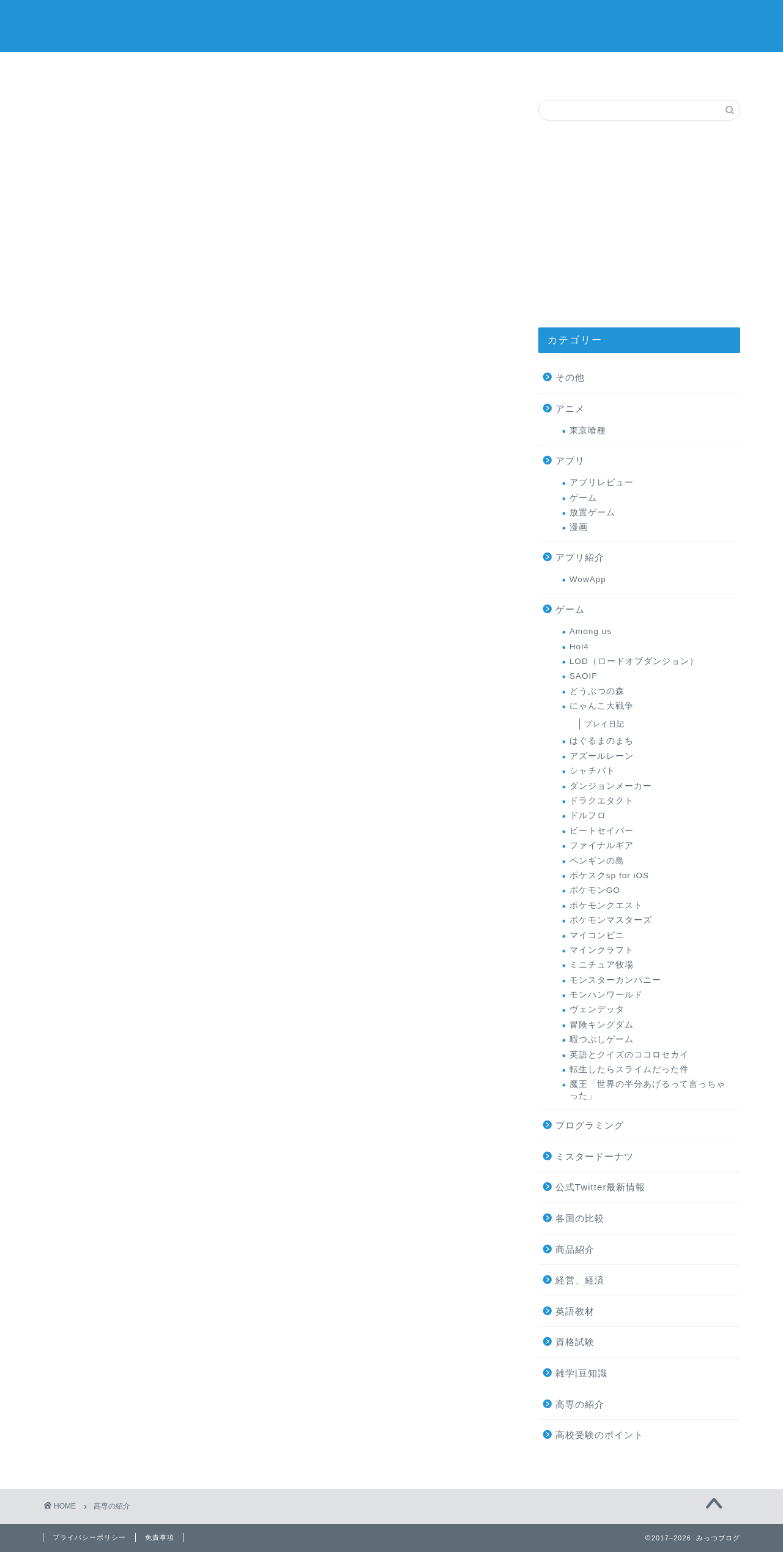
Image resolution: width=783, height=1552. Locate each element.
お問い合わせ (590, 68)
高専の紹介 (690, 68)
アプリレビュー (602, 482)
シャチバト (592, 770)
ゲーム (292, 68)
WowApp (588, 579)
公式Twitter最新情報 (600, 1187)
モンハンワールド (606, 994)
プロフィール (491, 68)
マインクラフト (602, 950)
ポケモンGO (595, 890)
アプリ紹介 (579, 557)
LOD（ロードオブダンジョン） (634, 661)
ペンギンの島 (597, 860)
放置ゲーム (592, 512)
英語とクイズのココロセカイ (629, 1054)
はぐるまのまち (602, 740)
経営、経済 (579, 1280)
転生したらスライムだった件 (629, 1069)
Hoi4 (579, 646)
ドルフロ (588, 815)
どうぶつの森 (597, 691)
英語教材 (575, 1311)
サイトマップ (93, 68)
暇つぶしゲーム (602, 1039)
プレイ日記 (605, 724)
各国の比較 (579, 1218)
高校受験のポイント (599, 1435)
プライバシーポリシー (89, 1537)
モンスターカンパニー (615, 980)
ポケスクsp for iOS (609, 875)
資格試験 (575, 1342)
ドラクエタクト (602, 800)
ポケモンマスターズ (611, 920)
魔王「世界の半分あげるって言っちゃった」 (647, 1090)
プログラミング (589, 1125)
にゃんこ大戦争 (602, 706)
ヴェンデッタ (597, 1009)
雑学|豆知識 (581, 1373)
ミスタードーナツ (391, 71)
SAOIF (584, 676)
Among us (591, 631)
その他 (570, 377)
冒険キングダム (602, 1024)
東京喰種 (588, 430)
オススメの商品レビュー (192, 72)
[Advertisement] (639, 224)
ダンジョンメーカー (611, 786)
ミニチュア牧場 (602, 964)
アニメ (570, 408)
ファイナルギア (602, 845)
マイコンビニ (597, 935)
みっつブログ (391, 24)
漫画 (579, 527)
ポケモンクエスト (606, 905)
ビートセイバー (602, 830)
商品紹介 (575, 1249)
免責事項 (159, 1537)
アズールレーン (602, 756)
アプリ (570, 460)
